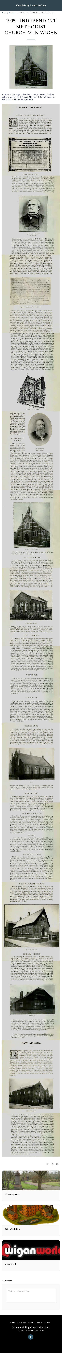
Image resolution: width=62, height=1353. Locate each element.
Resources (12, 13)
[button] (3, 5)
